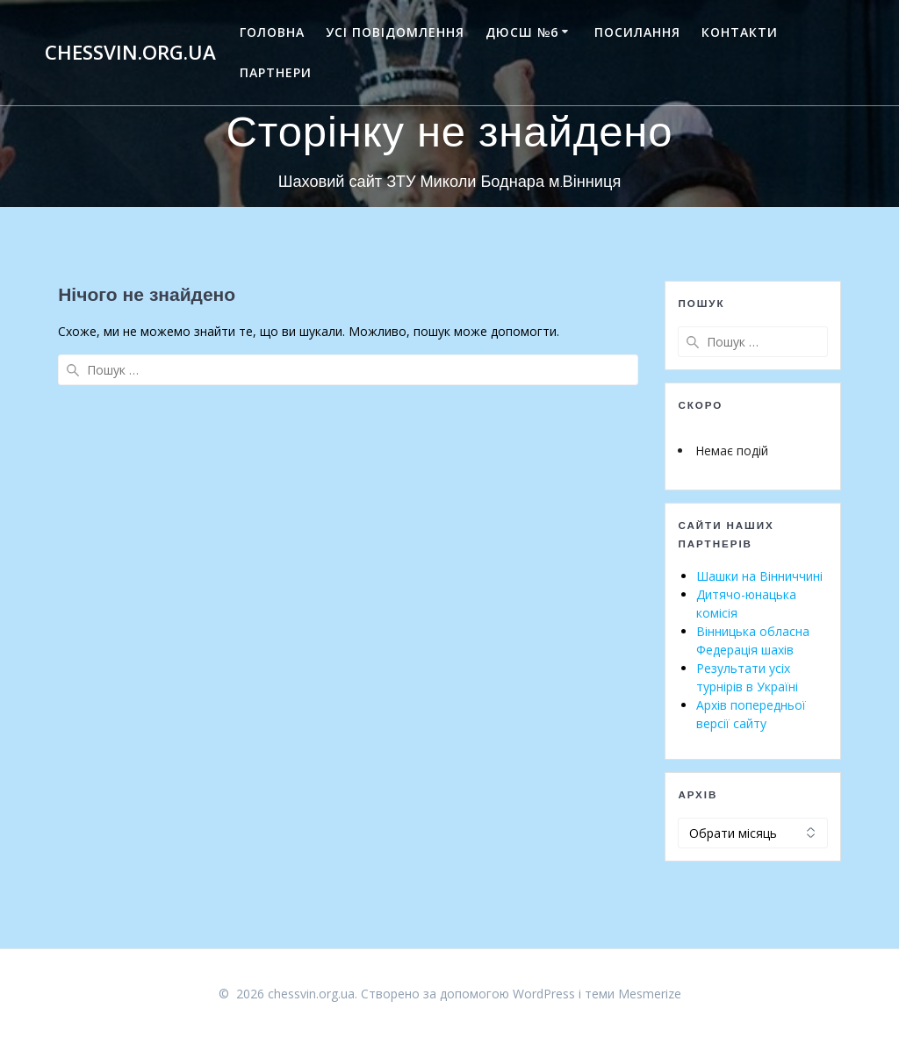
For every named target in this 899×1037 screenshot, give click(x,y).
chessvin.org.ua (130, 52)
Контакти (739, 32)
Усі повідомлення (395, 32)
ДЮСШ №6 (521, 32)
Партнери (276, 72)
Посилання (637, 32)
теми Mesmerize (633, 993)
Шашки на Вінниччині (759, 576)
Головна (272, 32)
